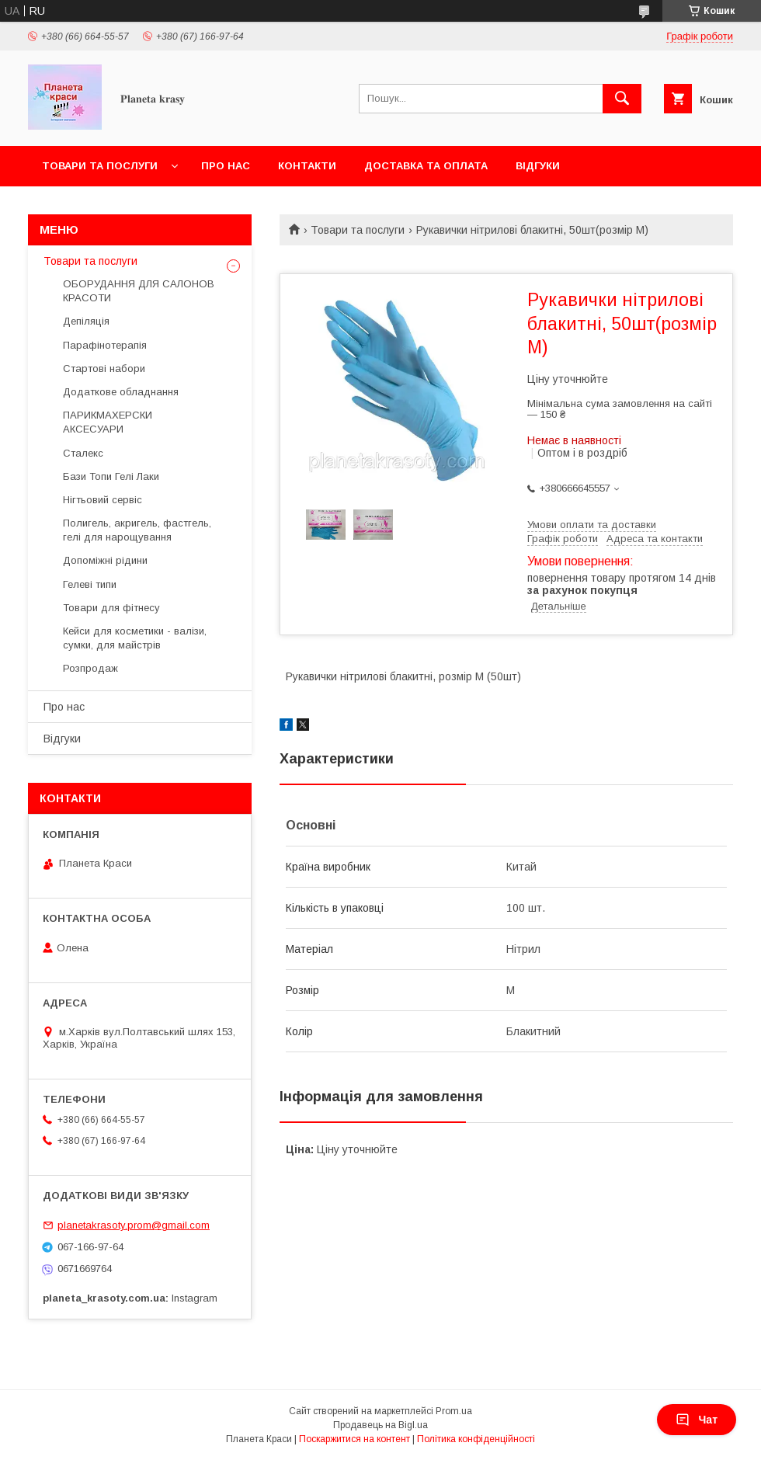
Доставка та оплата (426, 166)
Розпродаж (90, 668)
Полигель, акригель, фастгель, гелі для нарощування (137, 530)
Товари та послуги (100, 166)
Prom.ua (454, 1411)
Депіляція (86, 321)
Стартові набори (104, 368)
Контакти (307, 166)
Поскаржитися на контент (354, 1439)
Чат (697, 1420)
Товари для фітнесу (111, 608)
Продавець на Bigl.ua (380, 1425)
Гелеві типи (89, 584)
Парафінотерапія (105, 345)
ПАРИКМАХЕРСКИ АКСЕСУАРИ (107, 422)
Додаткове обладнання (121, 392)
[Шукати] (622, 98)
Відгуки (538, 166)
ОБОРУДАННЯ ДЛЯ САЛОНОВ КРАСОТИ (138, 291)
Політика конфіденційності (476, 1439)
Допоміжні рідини (105, 560)
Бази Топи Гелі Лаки (111, 476)
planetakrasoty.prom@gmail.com (133, 1225)
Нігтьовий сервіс (102, 500)
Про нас (225, 166)
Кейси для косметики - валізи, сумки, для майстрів (135, 638)
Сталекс (83, 453)
